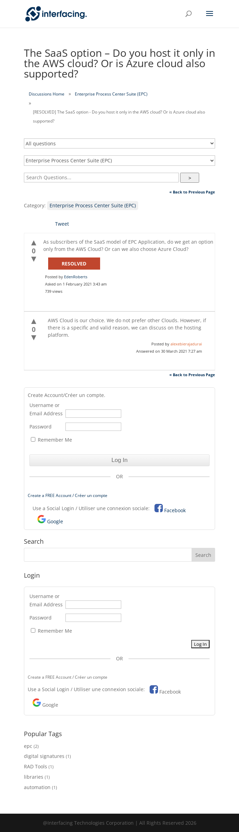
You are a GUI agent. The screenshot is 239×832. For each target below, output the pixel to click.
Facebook (175, 510)
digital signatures (44, 756)
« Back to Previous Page (192, 192)
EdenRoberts (75, 276)
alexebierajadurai (186, 343)
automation (37, 787)
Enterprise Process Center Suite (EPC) (111, 94)
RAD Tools (35, 766)
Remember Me (51, 439)
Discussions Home (46, 94)
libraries (33, 777)
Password (40, 426)
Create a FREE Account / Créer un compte (67, 495)
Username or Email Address (46, 409)
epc (28, 746)
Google (55, 521)
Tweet (62, 223)
